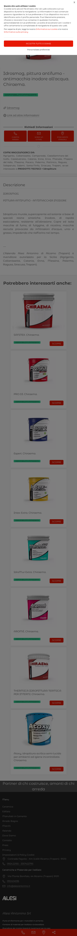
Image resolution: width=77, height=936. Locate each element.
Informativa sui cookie (46, 29)
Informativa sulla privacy (16, 32)
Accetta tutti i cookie (38, 43)
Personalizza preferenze (38, 49)
